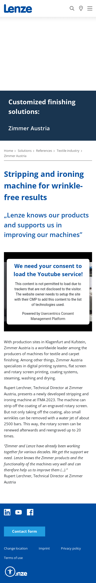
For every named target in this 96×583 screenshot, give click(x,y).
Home (8, 150)
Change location (16, 548)
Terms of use (13, 558)
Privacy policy (71, 548)
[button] (10, 571)
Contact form (24, 531)
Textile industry (68, 150)
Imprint (44, 548)
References (44, 150)
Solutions (25, 150)
